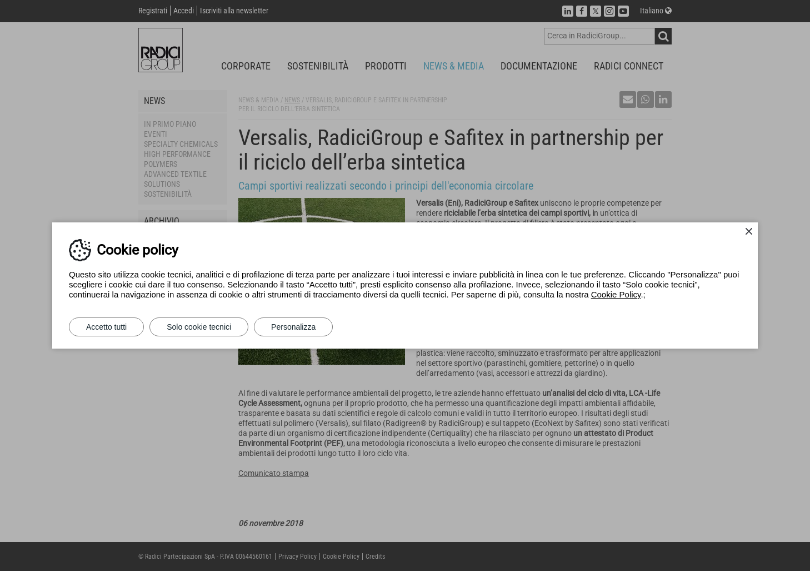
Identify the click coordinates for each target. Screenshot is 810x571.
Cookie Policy (616, 294)
